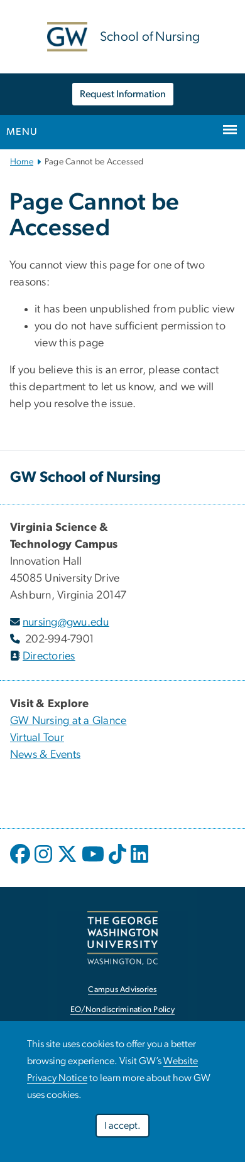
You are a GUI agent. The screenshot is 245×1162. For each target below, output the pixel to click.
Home (21, 161)
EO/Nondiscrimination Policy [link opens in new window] (122, 1010)
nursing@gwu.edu (66, 622)
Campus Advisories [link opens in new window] (122, 990)
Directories (49, 656)
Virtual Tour (37, 738)
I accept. (122, 1128)
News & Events (45, 754)
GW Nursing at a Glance (68, 721)
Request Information (123, 94)
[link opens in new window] (122, 937)
